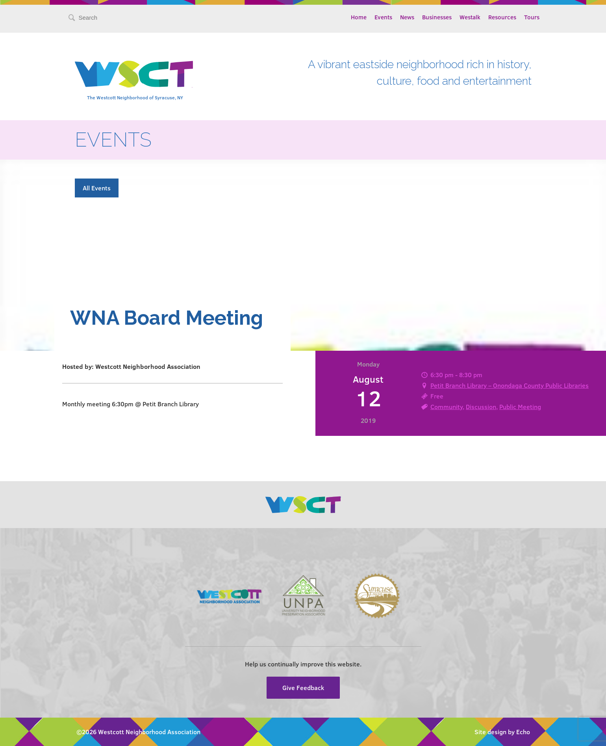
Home (359, 17)
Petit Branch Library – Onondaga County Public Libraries (509, 385)
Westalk (470, 17)
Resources (502, 17)
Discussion (481, 406)
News (407, 17)
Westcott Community (134, 74)
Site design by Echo (502, 731)
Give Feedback (303, 687)
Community (446, 406)
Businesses (437, 17)
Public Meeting (520, 406)
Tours (531, 17)
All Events (97, 188)
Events (383, 17)
